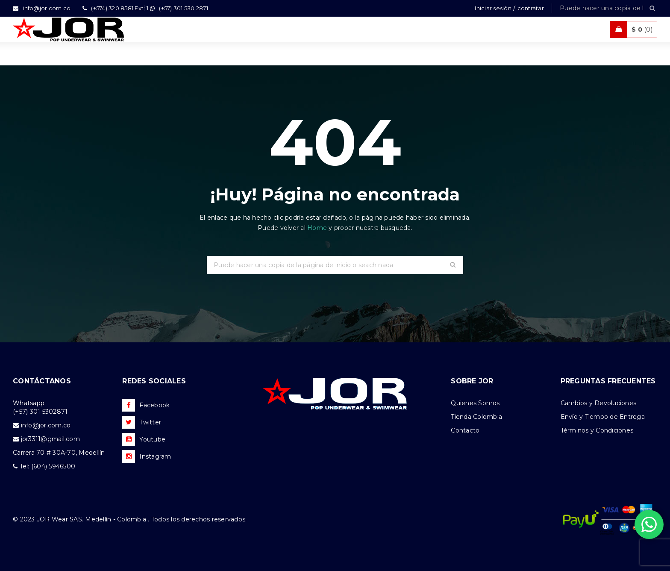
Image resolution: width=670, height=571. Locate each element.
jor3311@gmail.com (50, 439)
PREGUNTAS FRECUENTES (608, 381)
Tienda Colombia (476, 417)
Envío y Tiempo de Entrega (603, 417)
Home (318, 228)
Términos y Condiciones (597, 430)
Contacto (465, 430)
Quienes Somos (475, 403)
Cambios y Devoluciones (599, 403)
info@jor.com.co (46, 425)
